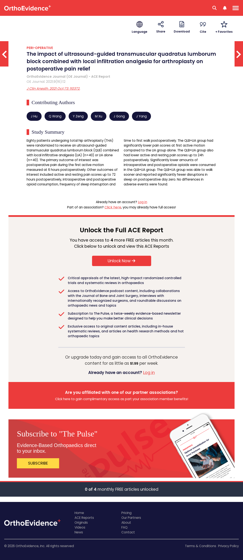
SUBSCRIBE (38, 463)
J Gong (119, 116)
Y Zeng (78, 116)
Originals (81, 522)
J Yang (141, 116)
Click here (113, 207)
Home (79, 513)
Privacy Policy (228, 546)
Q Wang (55, 116)
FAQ (124, 527)
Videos (80, 527)
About (126, 522)
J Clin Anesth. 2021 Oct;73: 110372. (53, 88)
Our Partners (131, 517)
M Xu (98, 116)
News (79, 532)
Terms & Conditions (200, 546)
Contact (128, 532)
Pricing (126, 513)
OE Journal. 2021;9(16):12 (46, 81)
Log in (142, 202)
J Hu (34, 116)
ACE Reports (84, 517)
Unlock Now (121, 261)
